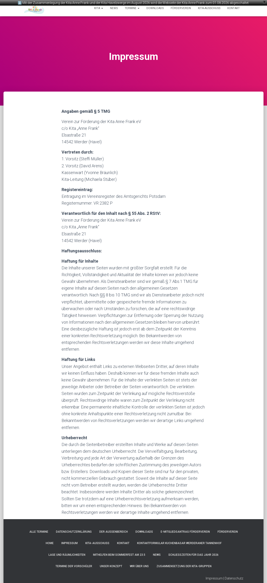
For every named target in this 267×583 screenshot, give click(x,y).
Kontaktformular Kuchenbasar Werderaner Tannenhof (179, 541)
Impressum (69, 541)
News (114, 8)
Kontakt (233, 8)
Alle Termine (38, 530)
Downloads (155, 8)
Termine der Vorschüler (73, 564)
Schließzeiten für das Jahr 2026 (193, 553)
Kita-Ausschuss (209, 8)
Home (50, 541)
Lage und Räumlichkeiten (67, 553)
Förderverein (181, 8)
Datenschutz (234, 577)
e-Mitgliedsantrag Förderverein (185, 530)
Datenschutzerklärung (74, 530)
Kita (98, 8)
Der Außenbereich (113, 530)
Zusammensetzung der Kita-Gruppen (184, 564)
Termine (132, 8)
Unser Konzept (111, 564)
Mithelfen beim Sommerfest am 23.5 (119, 553)
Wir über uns (139, 564)
